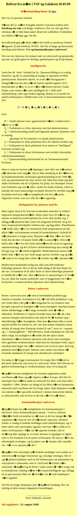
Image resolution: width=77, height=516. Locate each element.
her (54, 11)
